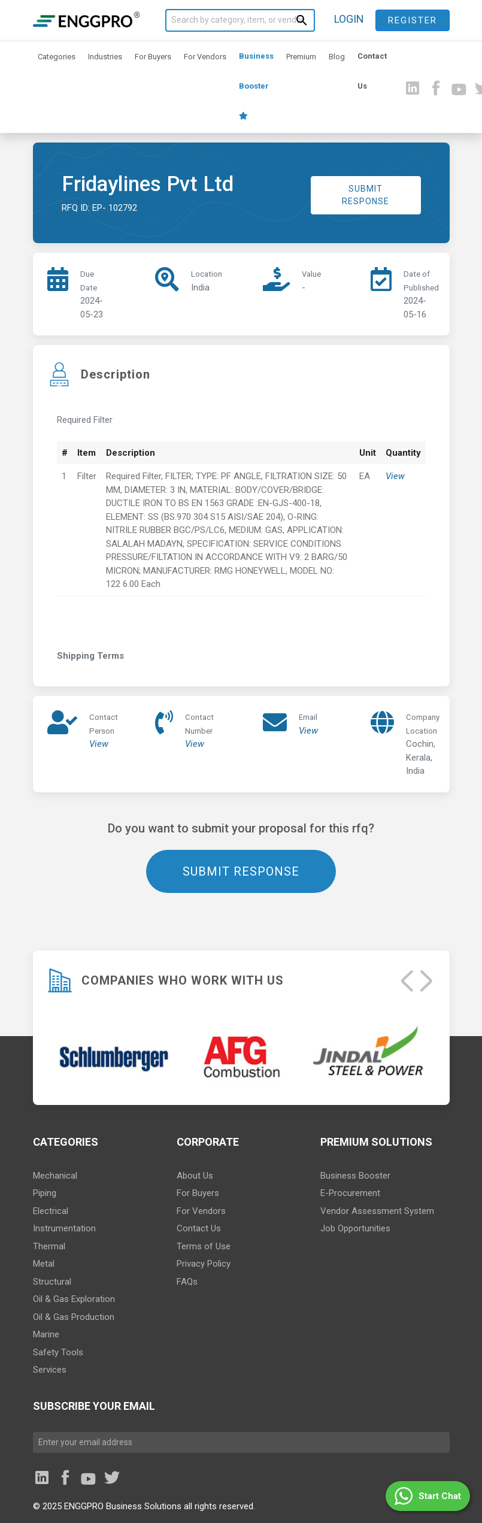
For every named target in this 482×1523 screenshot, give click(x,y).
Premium (301, 56)
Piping (44, 1193)
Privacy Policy (204, 1263)
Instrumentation (64, 1228)
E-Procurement (350, 1193)
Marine (46, 1334)
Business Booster (256, 86)
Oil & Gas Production (73, 1317)
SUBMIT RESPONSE (365, 195)
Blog (337, 56)
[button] (428, 1496)
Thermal (49, 1246)
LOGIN (349, 19)
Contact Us (372, 71)
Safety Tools (58, 1352)
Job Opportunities (355, 1228)
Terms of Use (204, 1246)
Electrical (50, 1211)
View (395, 476)
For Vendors (205, 56)
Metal (43, 1263)
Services (49, 1369)
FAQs (187, 1281)
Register (412, 20)
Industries (105, 56)
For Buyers (153, 56)
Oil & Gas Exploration (74, 1299)
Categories (56, 56)
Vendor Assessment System (377, 1211)
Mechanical (55, 1175)
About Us (195, 1175)
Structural (52, 1281)
